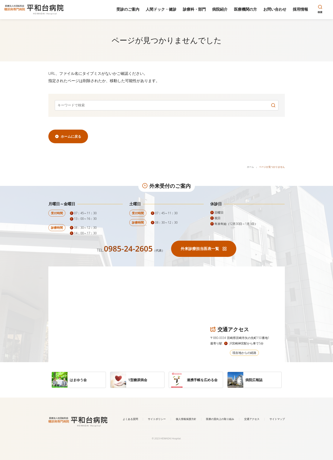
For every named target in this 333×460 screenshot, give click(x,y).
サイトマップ (277, 419)
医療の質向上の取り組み (220, 419)
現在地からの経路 (244, 353)
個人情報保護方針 (186, 419)
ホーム (250, 166)
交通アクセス (251, 419)
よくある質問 (130, 419)
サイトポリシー (157, 419)
